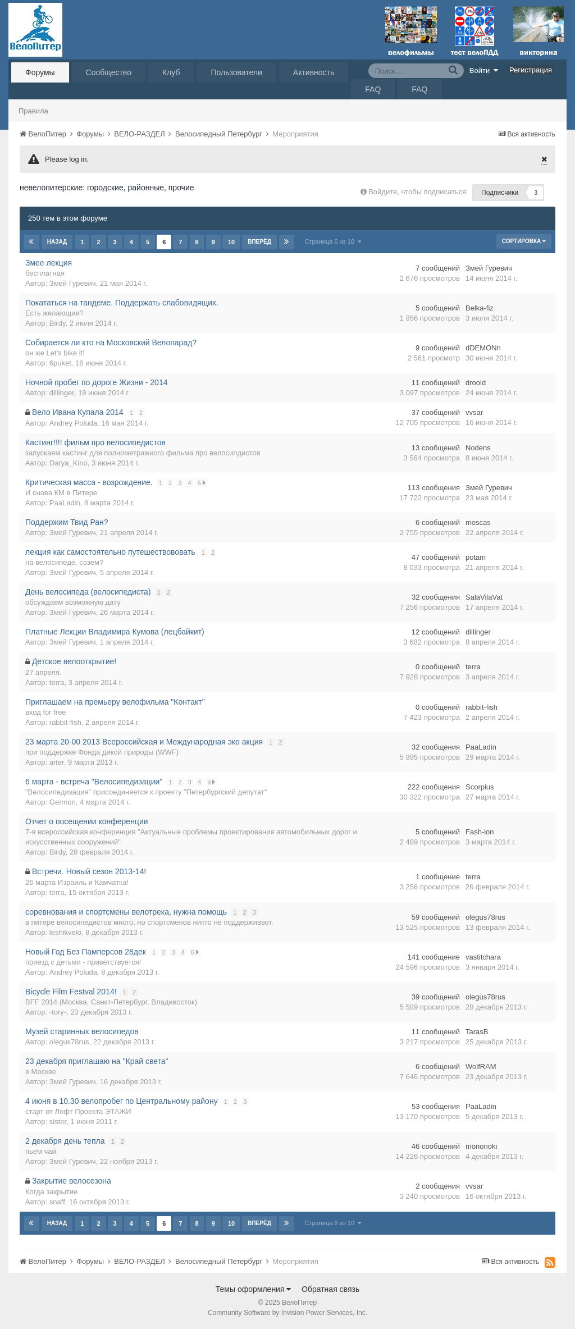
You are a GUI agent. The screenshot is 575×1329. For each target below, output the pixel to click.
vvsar (474, 412)
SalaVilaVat (484, 597)
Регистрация (530, 70)
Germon (62, 802)
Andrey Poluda (73, 423)
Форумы (40, 72)
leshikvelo (65, 932)
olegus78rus (485, 917)
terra (57, 682)
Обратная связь (330, 1289)
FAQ (373, 89)
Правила (33, 111)
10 (230, 242)
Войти (484, 70)
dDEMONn (483, 348)
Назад (57, 242)
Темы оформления (253, 1289)
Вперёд (259, 242)
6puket (60, 363)
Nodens (478, 448)
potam (476, 557)
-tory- (57, 1012)
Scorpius (480, 787)
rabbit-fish (65, 722)
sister (57, 1121)
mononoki (481, 1146)
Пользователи (236, 72)
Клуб (171, 72)
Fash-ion (480, 832)
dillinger (61, 393)
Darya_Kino (68, 463)
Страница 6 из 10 (332, 241)
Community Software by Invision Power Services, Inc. (287, 1313)
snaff (57, 1202)
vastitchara (483, 957)
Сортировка (524, 241)
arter (56, 762)
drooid (476, 382)
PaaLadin (64, 503)
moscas (478, 522)
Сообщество (108, 72)
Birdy (57, 323)
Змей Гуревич (72, 283)
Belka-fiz (480, 308)
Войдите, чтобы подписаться (417, 192)
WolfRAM (481, 1066)
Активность (314, 72)
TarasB (477, 1031)
